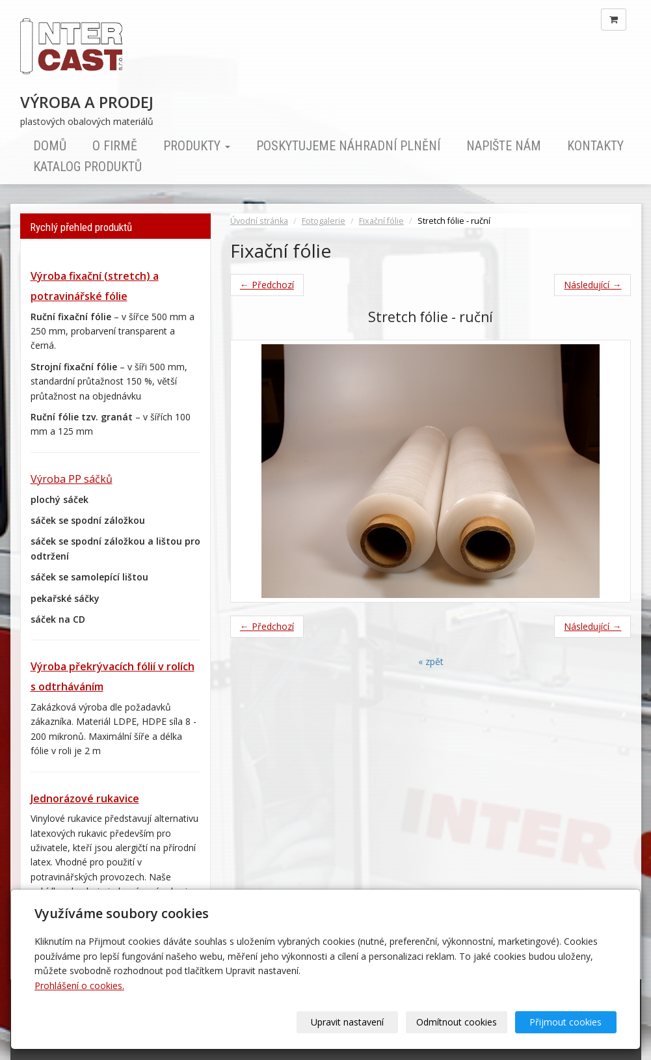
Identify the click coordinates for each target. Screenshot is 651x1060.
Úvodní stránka (259, 220)
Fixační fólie (381, 220)
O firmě (114, 146)
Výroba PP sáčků (72, 479)
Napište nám (503, 146)
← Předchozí (267, 285)
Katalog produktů (87, 166)
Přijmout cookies (567, 1022)
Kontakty (595, 146)
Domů (49, 146)
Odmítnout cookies (459, 1022)
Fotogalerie (323, 220)
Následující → (592, 285)
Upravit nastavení (352, 1022)
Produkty (196, 146)
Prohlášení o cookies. (79, 985)
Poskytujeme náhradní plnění (348, 146)
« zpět (431, 661)
